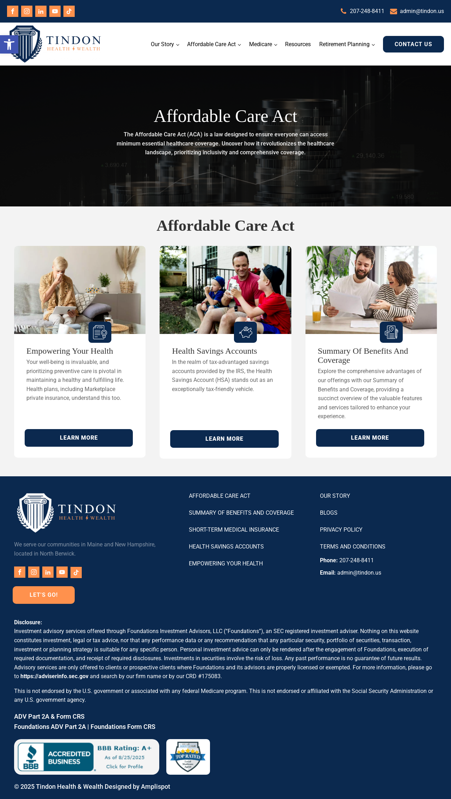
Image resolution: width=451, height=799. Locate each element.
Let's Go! (44, 594)
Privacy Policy (341, 529)
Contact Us (413, 44)
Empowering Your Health (226, 563)
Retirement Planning (344, 44)
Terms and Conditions (352, 546)
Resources (298, 44)
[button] (9, 44)
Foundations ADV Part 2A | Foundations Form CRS (84, 726)
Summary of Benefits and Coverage (241, 512)
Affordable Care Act (211, 44)
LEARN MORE (79, 437)
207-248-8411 (367, 11)
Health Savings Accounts (226, 546)
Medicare (260, 44)
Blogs (329, 512)
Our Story (162, 44)
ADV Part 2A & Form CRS (49, 716)
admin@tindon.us (422, 11)
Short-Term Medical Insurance (234, 529)
